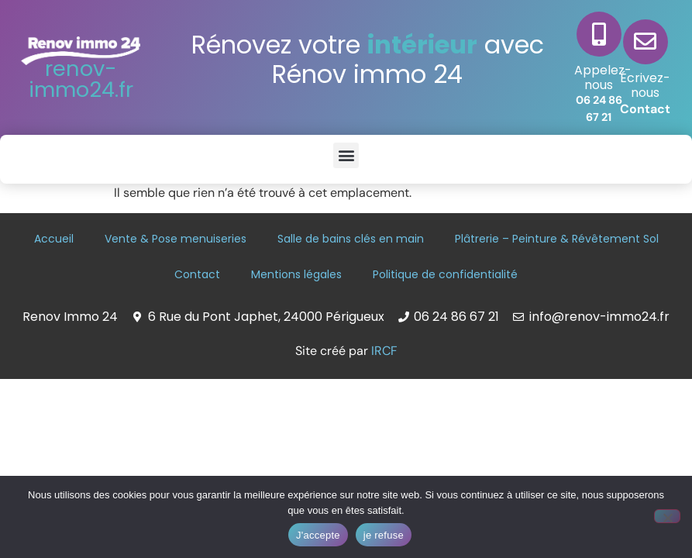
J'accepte (318, 535)
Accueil (54, 238)
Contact (645, 109)
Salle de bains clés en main (350, 238)
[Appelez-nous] (599, 34)
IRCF (384, 351)
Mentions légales (296, 274)
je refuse (383, 535)
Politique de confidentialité (445, 274)
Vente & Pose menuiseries (175, 238)
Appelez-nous (603, 77)
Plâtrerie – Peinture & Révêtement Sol (557, 238)
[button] (346, 155)
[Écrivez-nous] (645, 41)
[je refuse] (667, 516)
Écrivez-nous (645, 85)
